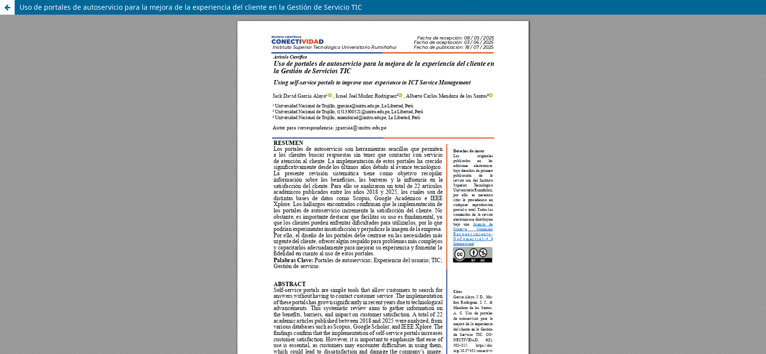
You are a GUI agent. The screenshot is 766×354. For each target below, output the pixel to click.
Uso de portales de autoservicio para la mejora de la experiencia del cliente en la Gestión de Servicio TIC (191, 7)
